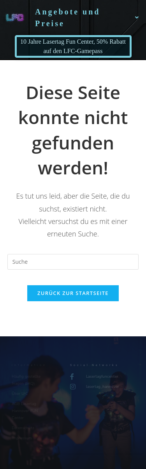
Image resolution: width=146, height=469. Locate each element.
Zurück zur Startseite (73, 293)
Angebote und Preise (87, 17)
